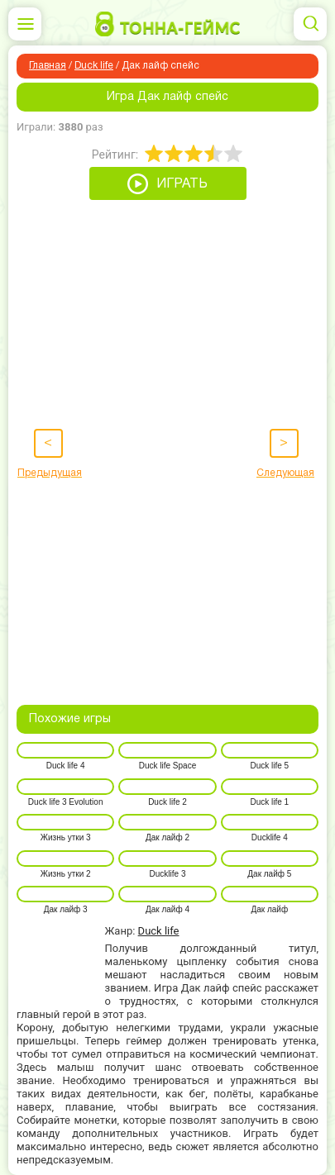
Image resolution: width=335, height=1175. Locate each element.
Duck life (93, 65)
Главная (47, 65)
